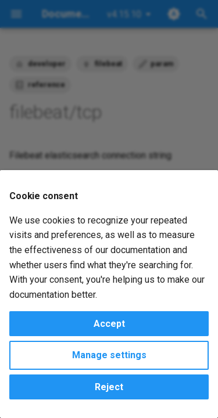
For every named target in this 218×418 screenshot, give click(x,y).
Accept (109, 323)
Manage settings (109, 355)
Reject (109, 386)
